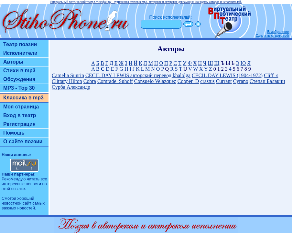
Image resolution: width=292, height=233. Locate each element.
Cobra (89, 81)
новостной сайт (16, 203)
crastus (207, 81)
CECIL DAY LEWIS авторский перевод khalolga (137, 75)
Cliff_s (271, 75)
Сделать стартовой (272, 35)
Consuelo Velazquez (155, 81)
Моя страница (21, 106)
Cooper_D (188, 81)
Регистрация (19, 124)
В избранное (278, 32)
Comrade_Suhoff (115, 81)
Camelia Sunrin (68, 75)
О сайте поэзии (22, 141)
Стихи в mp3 (19, 70)
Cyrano (240, 81)
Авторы (13, 62)
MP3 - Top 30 (19, 88)
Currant (224, 81)
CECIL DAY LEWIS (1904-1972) (227, 75)
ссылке (18, 188)
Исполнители (20, 53)
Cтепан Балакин (267, 81)
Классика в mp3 (23, 97)
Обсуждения (19, 79)
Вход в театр (19, 115)
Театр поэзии (20, 44)
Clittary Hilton (67, 81)
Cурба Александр (71, 87)
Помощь (14, 133)
